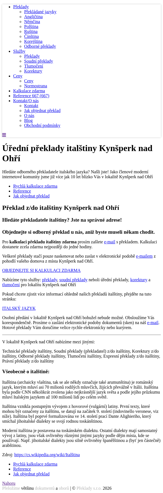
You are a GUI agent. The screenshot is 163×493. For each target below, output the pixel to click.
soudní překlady (73, 279)
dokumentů (45, 488)
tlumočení (11, 284)
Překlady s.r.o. (89, 488)
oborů (64, 488)
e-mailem (144, 256)
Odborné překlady (40, 46)
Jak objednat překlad (42, 110)
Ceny (18, 76)
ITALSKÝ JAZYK (19, 308)
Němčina (32, 21)
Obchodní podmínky (42, 125)
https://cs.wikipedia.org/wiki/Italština (47, 454)
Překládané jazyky (40, 11)
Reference (31, 95)
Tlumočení (33, 66)
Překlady (21, 6)
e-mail (109, 241)
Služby (19, 51)
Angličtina (33, 16)
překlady (49, 279)
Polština (31, 26)
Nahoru (8, 483)
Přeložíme (11, 488)
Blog (28, 120)
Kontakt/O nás (26, 100)
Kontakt (31, 105)
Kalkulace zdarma (29, 90)
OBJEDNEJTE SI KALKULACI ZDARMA (41, 270)
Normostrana (35, 85)
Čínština (31, 36)
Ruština (31, 31)
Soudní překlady (38, 61)
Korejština (33, 41)
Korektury (33, 71)
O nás (29, 115)
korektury (138, 279)
